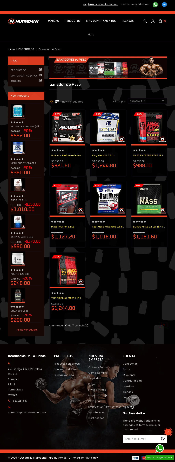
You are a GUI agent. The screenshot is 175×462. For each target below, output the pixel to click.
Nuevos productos (65, 369)
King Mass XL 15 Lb (103, 155)
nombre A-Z (147, 101)
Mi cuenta (129, 375)
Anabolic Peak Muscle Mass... (68, 155)
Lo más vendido (64, 375)
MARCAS (53, 21)
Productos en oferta (67, 363)
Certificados (96, 418)
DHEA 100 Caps (19, 311)
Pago (91, 384)
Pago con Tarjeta (99, 395)
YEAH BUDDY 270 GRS (23, 163)
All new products (27, 329)
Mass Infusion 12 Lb (62, 227)
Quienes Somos (98, 367)
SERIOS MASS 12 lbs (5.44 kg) (150, 227)
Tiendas (128, 392)
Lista (57, 101)
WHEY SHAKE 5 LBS (22, 237)
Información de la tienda (27, 356)
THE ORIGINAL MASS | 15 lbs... (68, 298)
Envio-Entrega (97, 389)
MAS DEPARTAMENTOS (101, 21)
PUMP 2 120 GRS (20, 274)
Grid (52, 101)
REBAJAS (128, 21)
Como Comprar (98, 373)
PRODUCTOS (72, 21)
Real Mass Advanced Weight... (109, 227)
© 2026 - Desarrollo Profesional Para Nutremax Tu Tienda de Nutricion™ (53, 457)
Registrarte (130, 397)
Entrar (126, 369)
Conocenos (130, 363)
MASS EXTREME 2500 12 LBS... (151, 155)
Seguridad (94, 378)
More (91, 34)
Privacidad (95, 401)
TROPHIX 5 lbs (19, 200)
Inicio (14, 60)
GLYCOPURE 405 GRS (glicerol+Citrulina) (34, 126)
